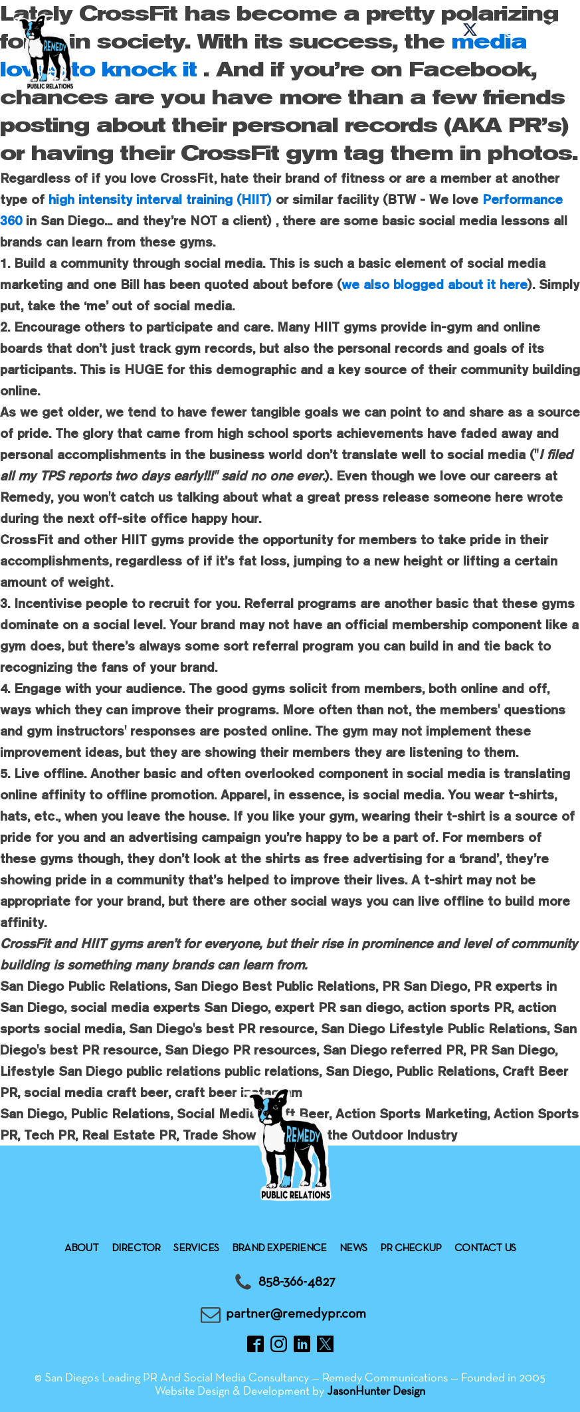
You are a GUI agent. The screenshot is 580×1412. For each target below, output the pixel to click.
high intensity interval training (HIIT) (160, 199)
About (81, 1248)
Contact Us (485, 1248)
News (353, 1248)
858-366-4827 (297, 1282)
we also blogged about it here (434, 284)
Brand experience (279, 1248)
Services (196, 1248)
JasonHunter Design (376, 1391)
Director (136, 1248)
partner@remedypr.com (296, 1314)
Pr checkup (410, 1248)
